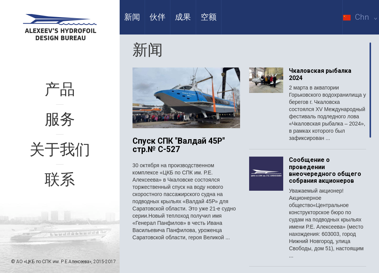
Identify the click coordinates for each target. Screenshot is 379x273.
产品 (60, 89)
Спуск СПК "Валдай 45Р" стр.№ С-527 (179, 145)
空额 (209, 17)
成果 (183, 17)
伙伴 (157, 17)
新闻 (132, 17)
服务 (60, 119)
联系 (60, 179)
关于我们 (60, 149)
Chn (361, 17)
